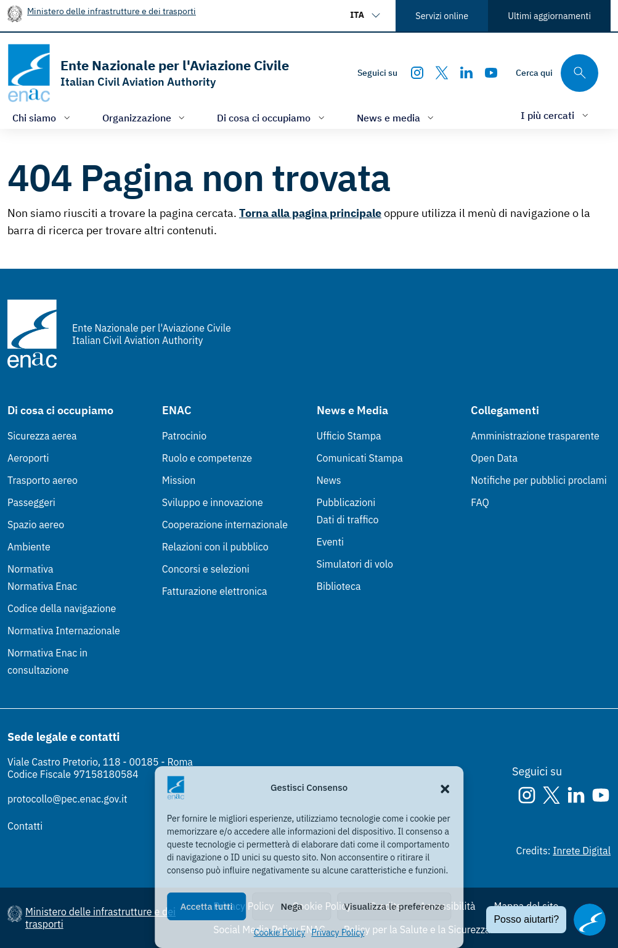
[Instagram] (417, 73)
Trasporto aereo (42, 480)
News (329, 480)
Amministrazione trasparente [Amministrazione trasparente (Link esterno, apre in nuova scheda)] (535, 436)
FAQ (480, 502)
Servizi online (441, 16)
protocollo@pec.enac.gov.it (67, 799)
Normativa (30, 569)
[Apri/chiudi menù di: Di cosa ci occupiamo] (272, 117)
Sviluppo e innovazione (212, 502)
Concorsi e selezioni (206, 569)
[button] (445, 788)
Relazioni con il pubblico (215, 547)
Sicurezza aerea (42, 436)
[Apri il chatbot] (590, 920)
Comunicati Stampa (360, 458)
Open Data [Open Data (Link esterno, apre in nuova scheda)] (494, 458)
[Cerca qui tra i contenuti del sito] (557, 73)
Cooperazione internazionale (225, 524)
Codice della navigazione (61, 608)
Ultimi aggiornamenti (549, 16)
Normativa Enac (42, 586)
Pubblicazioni (346, 502)
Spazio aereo (35, 524)
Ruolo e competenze (207, 458)
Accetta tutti (206, 906)
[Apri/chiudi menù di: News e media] (397, 117)
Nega (292, 906)
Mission (179, 480)
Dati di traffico (348, 519)
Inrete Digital (582, 850)
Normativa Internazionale (63, 630)
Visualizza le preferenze (394, 906)
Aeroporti (28, 458)
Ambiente (29, 547)
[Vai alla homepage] (148, 73)
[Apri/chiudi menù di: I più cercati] (556, 114)
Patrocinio (184, 436)
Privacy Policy (337, 932)
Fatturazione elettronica (214, 591)
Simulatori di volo (355, 564)
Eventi (330, 542)
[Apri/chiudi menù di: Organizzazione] (145, 117)
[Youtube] (491, 73)
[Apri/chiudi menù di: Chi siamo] (42, 117)
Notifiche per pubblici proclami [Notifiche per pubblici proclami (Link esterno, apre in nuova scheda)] (538, 480)
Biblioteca (339, 586)
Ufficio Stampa (349, 436)
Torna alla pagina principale (310, 213)
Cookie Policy (280, 932)
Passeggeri (31, 502)
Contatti (25, 826)
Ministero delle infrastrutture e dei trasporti (111, 11)
